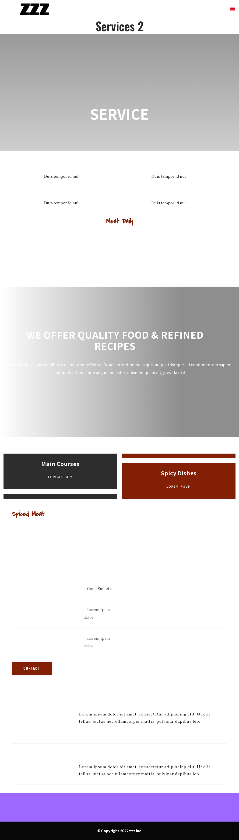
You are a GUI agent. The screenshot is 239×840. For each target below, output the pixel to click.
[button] (32, 668)
